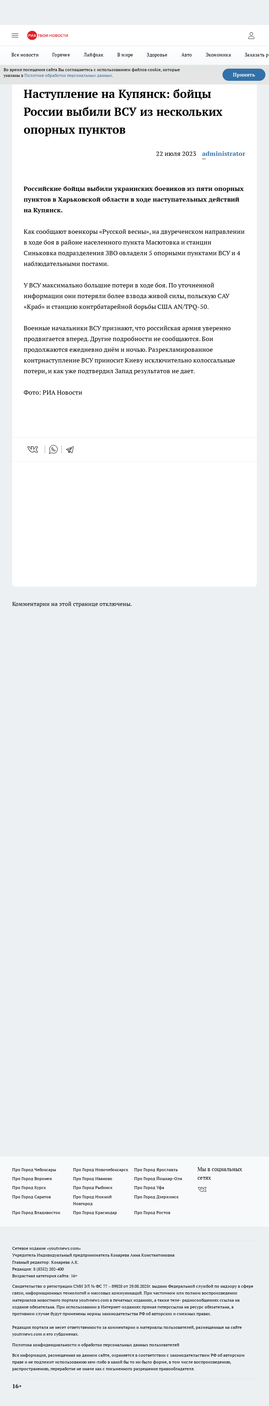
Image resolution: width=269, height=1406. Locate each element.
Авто (186, 54)
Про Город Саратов (31, 1196)
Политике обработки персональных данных (68, 75)
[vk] (33, 449)
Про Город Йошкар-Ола (158, 1178)
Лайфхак (94, 54)
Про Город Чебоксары (34, 1169)
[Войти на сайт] (251, 35)
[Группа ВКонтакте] (202, 1189)
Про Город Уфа (149, 1187)
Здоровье (157, 54)
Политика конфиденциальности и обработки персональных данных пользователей (95, 1344)
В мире (125, 54)
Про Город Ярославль (156, 1169)
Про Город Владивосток (36, 1212)
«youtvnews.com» (64, 1248)
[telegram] (72, 449)
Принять (244, 74)
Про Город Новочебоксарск (100, 1169)
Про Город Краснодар (95, 1212)
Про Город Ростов (152, 1212)
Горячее (61, 54)
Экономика (218, 54)
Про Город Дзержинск (156, 1196)
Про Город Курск (29, 1187)
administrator (223, 153)
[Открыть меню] (15, 35)
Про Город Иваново (92, 1178)
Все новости (25, 54)
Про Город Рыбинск (92, 1187)
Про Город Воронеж (32, 1178)
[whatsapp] (53, 449)
